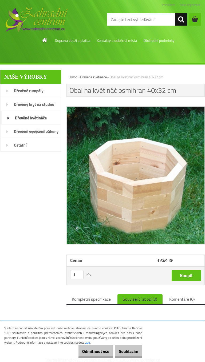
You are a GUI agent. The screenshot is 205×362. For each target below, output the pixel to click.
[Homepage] (45, 40)
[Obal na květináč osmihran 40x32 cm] (135, 109)
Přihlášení (168, 4)
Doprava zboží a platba (72, 40)
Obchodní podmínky (159, 40)
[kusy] (77, 274)
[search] (181, 19)
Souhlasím (125, 351)
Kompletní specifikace (91, 299)
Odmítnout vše (87, 351)
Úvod (73, 77)
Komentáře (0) (182, 299)
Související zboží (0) (140, 299)
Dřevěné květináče (93, 77)
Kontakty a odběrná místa (117, 40)
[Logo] (36, 19)
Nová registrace (190, 4)
